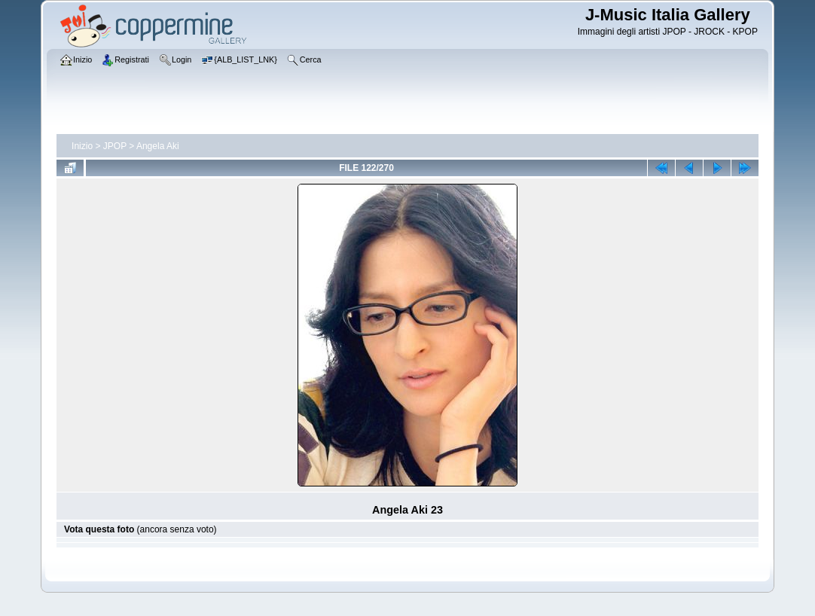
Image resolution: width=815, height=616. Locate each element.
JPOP (115, 146)
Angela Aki (157, 146)
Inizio (82, 146)
